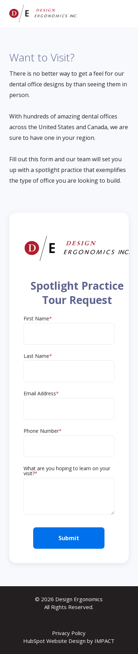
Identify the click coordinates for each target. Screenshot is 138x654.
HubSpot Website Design (54, 640)
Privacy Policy (69, 633)
